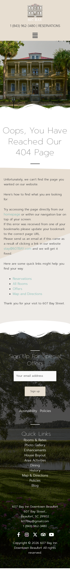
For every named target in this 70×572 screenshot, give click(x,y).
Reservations (22, 278)
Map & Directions (35, 475)
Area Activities (35, 460)
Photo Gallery (35, 445)
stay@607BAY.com (17, 248)
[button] (35, 35)
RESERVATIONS (49, 25)
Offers (17, 288)
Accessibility (28, 410)
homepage (12, 214)
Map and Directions (27, 293)
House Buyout (35, 455)
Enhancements (35, 450)
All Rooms (20, 283)
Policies (45, 410)
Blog (35, 485)
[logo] (35, 13)
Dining (35, 465)
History (35, 470)
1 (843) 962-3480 (22, 25)
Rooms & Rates (35, 440)
